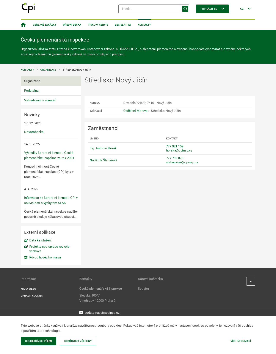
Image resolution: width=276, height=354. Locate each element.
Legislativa (123, 24)
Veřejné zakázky (44, 24)
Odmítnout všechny (78, 341)
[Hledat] (153, 9)
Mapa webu (28, 288)
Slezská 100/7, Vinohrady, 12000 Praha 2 (97, 298)
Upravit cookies (32, 295)
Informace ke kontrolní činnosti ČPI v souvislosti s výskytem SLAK (51, 200)
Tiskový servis (98, 24)
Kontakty (144, 24)
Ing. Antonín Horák (103, 148)
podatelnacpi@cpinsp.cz (99, 313)
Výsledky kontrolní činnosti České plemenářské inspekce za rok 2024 (49, 155)
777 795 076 (174, 158)
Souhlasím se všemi (38, 341)
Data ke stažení (40, 240)
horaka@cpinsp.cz (179, 150)
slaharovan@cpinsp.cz (182, 162)
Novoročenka (34, 132)
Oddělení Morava (135, 111)
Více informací (241, 341)
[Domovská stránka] (23, 25)
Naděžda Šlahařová (103, 160)
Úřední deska (72, 24)
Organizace (48, 69)
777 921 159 (174, 146)
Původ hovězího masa (45, 257)
